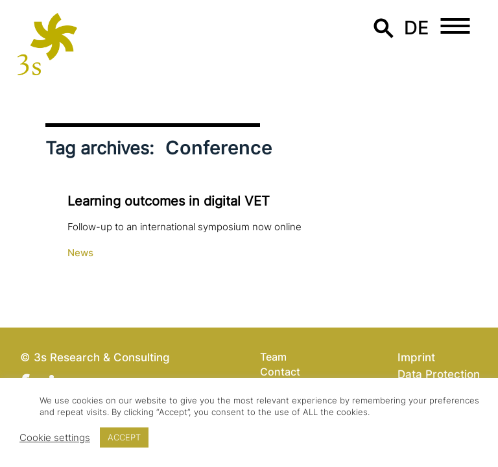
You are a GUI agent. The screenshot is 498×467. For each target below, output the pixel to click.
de (416, 27)
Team (273, 356)
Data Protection (438, 374)
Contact (280, 371)
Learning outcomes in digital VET (168, 201)
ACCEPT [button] (124, 437)
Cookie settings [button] (54, 438)
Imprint (416, 357)
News (80, 253)
